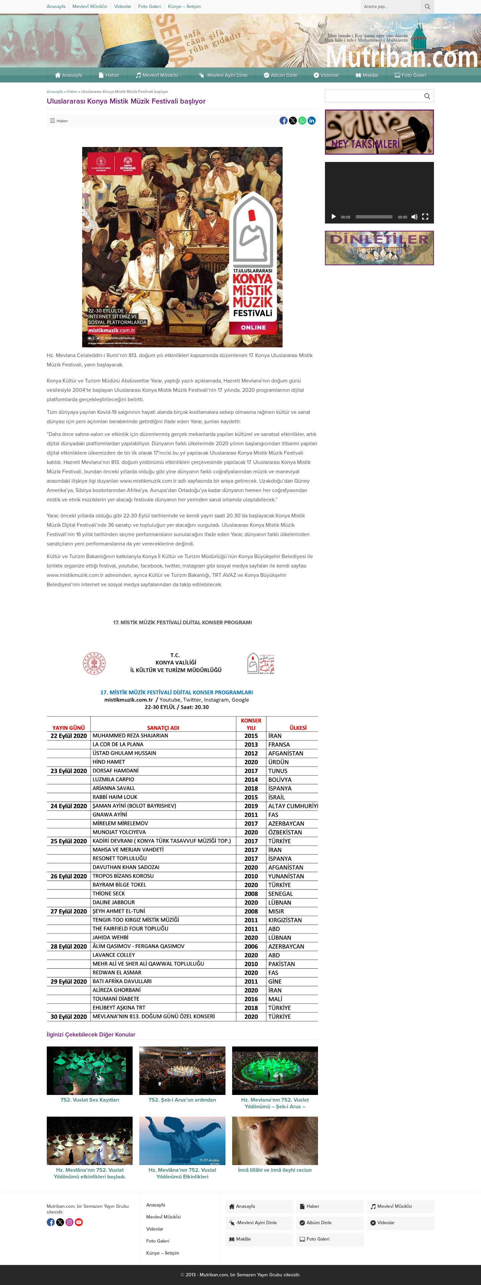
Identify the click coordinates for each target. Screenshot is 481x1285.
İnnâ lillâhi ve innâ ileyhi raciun (275, 1170)
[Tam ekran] (425, 216)
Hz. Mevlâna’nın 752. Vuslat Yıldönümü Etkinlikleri (182, 1173)
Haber (71, 91)
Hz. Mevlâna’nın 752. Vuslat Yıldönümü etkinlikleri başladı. (90, 1173)
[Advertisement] (379, 318)
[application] (379, 192)
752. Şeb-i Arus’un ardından (182, 1100)
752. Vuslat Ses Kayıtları (89, 1100)
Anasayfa (55, 91)
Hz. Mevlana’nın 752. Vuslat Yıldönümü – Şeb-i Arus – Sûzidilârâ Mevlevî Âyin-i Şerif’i (275, 1107)
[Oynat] (333, 216)
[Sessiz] (414, 216)
